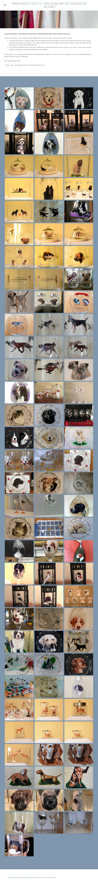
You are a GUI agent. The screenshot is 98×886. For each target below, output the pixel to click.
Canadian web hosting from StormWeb (43, 877)
